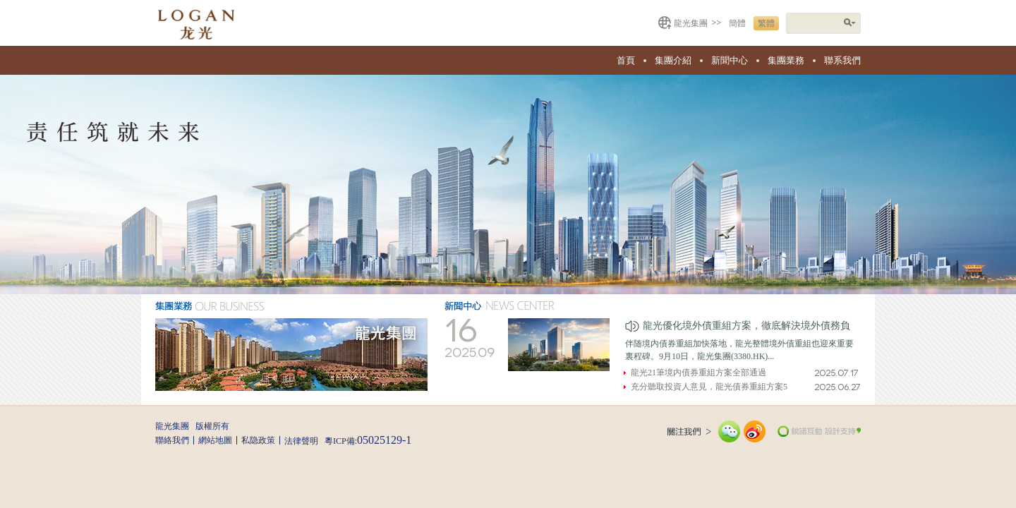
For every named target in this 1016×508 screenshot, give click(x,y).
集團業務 (786, 60)
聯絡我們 (172, 440)
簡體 (737, 23)
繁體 (766, 23)
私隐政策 (258, 440)
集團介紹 (673, 60)
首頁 (626, 60)
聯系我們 (842, 60)
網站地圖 (215, 440)
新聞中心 (729, 60)
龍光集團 (691, 23)
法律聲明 (301, 441)
